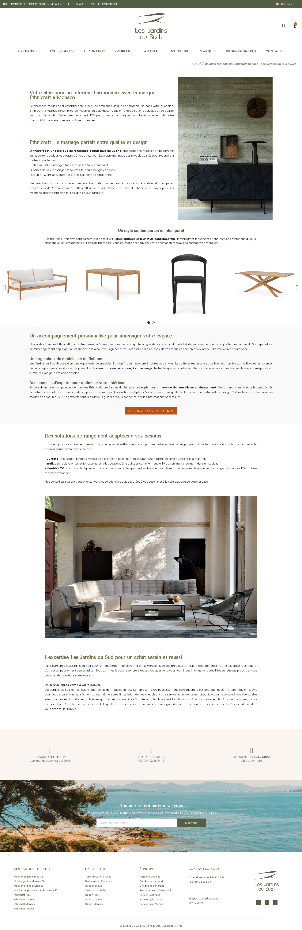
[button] (5, 287)
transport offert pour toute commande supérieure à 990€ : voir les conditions (61, 4)
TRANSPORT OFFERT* (50, 756)
